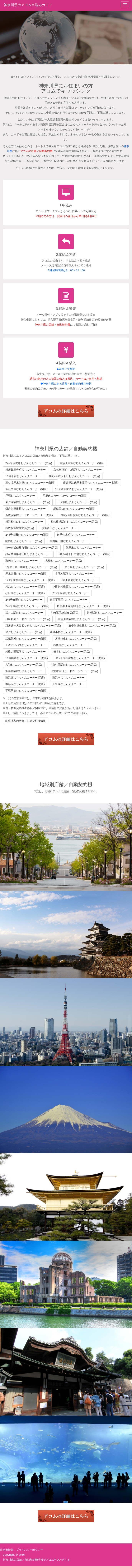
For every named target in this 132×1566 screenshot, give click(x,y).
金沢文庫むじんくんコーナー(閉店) (26, 489)
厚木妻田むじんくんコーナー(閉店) (26, 573)
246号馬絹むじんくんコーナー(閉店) (27, 606)
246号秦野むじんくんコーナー (23, 599)
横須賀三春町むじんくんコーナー (25, 469)
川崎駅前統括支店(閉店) (65, 612)
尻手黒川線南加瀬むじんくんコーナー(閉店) (83, 606)
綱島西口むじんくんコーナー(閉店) (74, 508)
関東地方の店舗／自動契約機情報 (25, 721)
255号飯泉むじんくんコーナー (70, 593)
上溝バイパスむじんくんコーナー (25, 645)
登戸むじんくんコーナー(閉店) (23, 632)
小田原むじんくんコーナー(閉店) (25, 593)
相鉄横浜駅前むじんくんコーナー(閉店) (74, 521)
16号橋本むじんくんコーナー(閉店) (26, 658)
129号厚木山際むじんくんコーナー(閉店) (30, 580)
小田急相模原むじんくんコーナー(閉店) (76, 586)
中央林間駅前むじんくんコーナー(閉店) (73, 664)
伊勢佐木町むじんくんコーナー (76, 534)
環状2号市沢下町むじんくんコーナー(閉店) (74, 476)
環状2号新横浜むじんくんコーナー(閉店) (84, 515)
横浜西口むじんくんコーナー (59, 528)
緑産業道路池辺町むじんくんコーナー (28, 554)
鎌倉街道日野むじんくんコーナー (25, 508)
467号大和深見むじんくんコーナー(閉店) (80, 658)
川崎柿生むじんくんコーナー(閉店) (76, 638)
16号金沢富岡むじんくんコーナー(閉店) (79, 489)
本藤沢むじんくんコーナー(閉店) (25, 684)
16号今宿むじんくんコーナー (23, 476)
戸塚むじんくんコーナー (20, 495)
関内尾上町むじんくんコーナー (68, 541)
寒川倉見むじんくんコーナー (79, 580)
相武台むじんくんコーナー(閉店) (25, 586)
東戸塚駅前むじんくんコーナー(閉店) (27, 502)
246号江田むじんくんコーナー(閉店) (27, 534)
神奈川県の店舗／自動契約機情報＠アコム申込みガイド (36, 1559)
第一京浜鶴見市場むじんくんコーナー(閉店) (31, 547)
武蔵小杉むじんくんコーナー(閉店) (71, 632)
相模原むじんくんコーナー (69, 645)
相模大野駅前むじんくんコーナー (25, 651)
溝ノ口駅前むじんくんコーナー (24, 612)
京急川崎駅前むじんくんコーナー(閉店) (81, 619)
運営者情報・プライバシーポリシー (21, 1549)
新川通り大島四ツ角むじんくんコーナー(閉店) (33, 625)
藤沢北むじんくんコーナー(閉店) (25, 677)
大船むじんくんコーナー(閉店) (63, 560)
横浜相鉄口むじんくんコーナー (24, 521)
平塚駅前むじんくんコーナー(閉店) (26, 690)
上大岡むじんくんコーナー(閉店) (77, 502)
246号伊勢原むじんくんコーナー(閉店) (28, 463)
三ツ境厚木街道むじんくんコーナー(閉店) (30, 482)
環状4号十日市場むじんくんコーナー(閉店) (84, 554)
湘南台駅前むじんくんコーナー (24, 671)
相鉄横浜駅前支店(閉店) (19, 528)
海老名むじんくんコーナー (21, 560)
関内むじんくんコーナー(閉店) (23, 541)
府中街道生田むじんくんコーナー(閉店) (92, 625)
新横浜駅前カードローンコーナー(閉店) (29, 515)
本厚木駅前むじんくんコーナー (74, 573)
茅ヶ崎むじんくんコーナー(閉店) (84, 567)
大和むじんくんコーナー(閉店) (23, 664)
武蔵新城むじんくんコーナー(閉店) (26, 638)
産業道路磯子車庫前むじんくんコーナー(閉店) (91, 482)
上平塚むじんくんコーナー (68, 684)
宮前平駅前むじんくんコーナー (68, 599)
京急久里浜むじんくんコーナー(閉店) (82, 463)
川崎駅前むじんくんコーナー (104, 612)
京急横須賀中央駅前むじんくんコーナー (77, 469)
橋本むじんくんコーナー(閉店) (71, 651)
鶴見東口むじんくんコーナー (83, 547)
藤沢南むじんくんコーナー (68, 677)
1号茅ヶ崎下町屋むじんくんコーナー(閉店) (31, 567)
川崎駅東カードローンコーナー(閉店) (27, 619)
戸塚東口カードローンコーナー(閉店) (65, 495)
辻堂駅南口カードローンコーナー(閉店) (74, 671)
